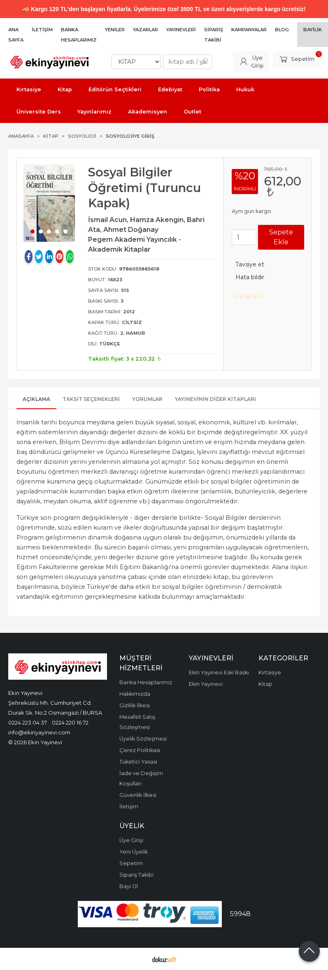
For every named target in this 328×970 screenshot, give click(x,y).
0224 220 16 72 (70, 722)
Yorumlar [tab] (147, 399)
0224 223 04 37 (27, 722)
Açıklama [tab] (36, 399)
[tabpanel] (49, 203)
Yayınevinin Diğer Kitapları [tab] (215, 399)
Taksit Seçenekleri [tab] (91, 399)
